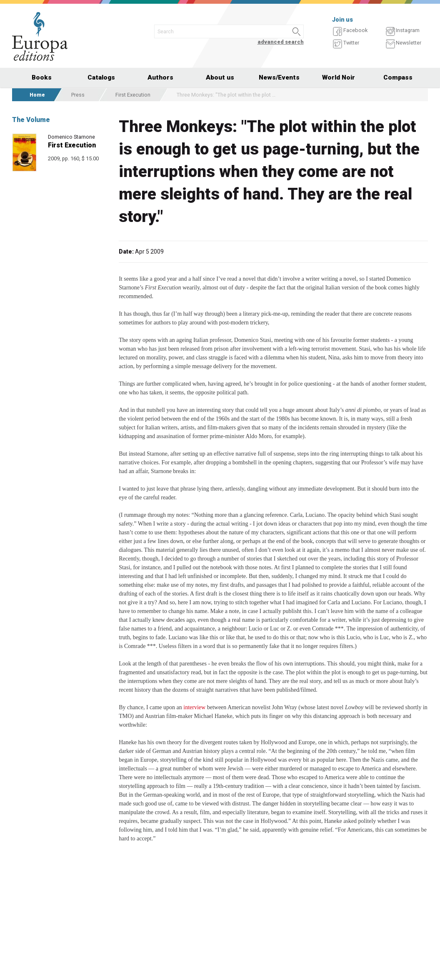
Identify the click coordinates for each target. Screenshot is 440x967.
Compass (397, 77)
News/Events (279, 77)
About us (220, 77)
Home (37, 95)
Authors (160, 77)
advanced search (281, 42)
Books (42, 77)
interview (194, 707)
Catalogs (101, 77)
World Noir (338, 77)
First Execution (132, 95)
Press (78, 95)
